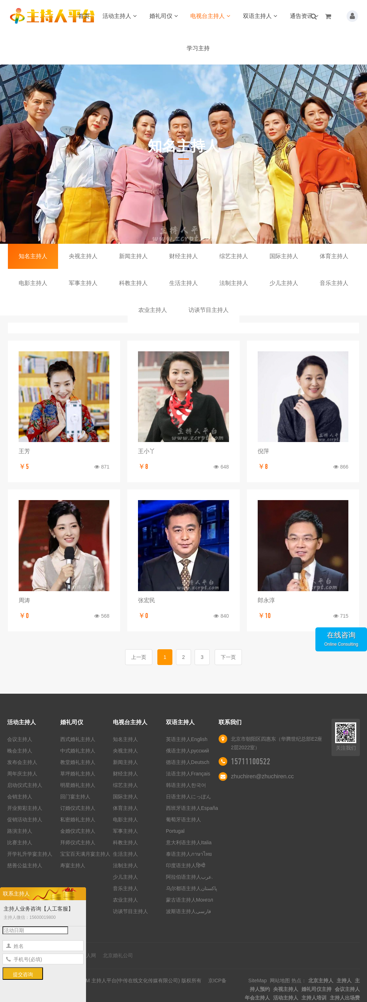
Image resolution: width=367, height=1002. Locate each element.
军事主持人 (83, 283)
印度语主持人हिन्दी (185, 865)
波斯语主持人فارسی (188, 911)
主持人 (344, 980)
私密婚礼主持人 (77, 819)
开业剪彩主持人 (24, 808)
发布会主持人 (22, 762)
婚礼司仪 (163, 16)
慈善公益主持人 (24, 865)
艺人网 (88, 955)
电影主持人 (33, 283)
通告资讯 (304, 16)
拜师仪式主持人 (77, 842)
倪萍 (263, 451)
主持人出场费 (345, 998)
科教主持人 (133, 283)
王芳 (24, 451)
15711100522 (250, 761)
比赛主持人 (19, 842)
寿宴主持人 (72, 865)
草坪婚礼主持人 (77, 774)
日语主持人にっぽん (188, 796)
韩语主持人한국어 (186, 785)
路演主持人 (19, 831)
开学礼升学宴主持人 (29, 854)
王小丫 (146, 451)
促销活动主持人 (24, 819)
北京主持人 (320, 980)
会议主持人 (19, 739)
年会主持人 (257, 998)
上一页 (138, 657)
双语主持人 (260, 16)
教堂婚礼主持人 (77, 762)
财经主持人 (183, 256)
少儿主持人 (284, 283)
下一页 (228, 657)
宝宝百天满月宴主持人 (85, 854)
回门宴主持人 (75, 796)
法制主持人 (233, 283)
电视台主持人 (210, 16)
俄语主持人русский (187, 751)
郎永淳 (266, 600)
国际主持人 (284, 256)
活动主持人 (120, 16)
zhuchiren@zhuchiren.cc (262, 776)
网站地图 (280, 980)
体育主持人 (334, 256)
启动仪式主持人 (24, 785)
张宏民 (146, 600)
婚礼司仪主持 (316, 989)
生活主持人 (183, 283)
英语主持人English (187, 739)
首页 (84, 16)
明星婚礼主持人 (77, 785)
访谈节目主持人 (209, 310)
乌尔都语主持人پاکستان (191, 888)
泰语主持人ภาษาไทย (189, 854)
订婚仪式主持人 (77, 808)
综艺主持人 (233, 256)
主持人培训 (314, 998)
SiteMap (257, 980)
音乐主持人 (334, 283)
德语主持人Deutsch (187, 762)
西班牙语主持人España (192, 808)
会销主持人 (19, 796)
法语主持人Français (188, 774)
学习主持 (198, 48)
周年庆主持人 (22, 774)
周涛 (24, 600)
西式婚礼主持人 (77, 739)
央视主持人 (83, 256)
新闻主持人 (133, 256)
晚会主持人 (19, 751)
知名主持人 (33, 256)
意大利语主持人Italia (189, 842)
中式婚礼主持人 (77, 751)
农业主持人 (152, 310)
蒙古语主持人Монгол (189, 900)
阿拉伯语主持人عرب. (190, 877)
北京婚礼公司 (118, 955)
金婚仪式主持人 (77, 831)
